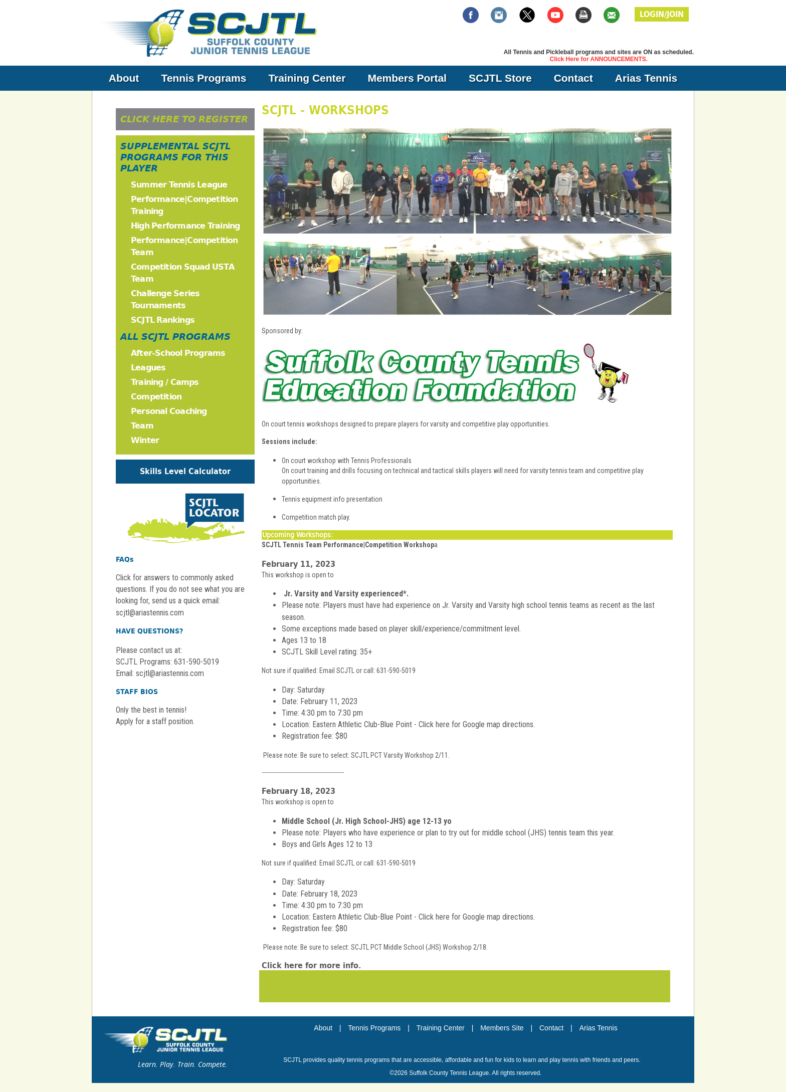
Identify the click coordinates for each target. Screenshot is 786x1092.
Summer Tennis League (179, 184)
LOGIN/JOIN (662, 14)
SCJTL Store (500, 78)
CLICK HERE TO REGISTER (184, 119)
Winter (145, 440)
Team (142, 425)
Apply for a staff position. (155, 721)
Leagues (148, 367)
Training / (150, 382)
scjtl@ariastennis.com (170, 673)
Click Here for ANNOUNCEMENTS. (599, 59)
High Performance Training (185, 226)
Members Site (501, 1028)
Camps (184, 382)
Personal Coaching (169, 411)
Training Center (306, 78)
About (124, 78)
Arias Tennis (646, 78)
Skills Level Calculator (185, 471)
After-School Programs (178, 353)
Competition (156, 396)
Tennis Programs (203, 78)
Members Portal (407, 78)
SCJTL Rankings (162, 320)
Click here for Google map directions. (477, 724)
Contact (573, 78)
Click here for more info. (311, 965)
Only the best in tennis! (151, 710)
